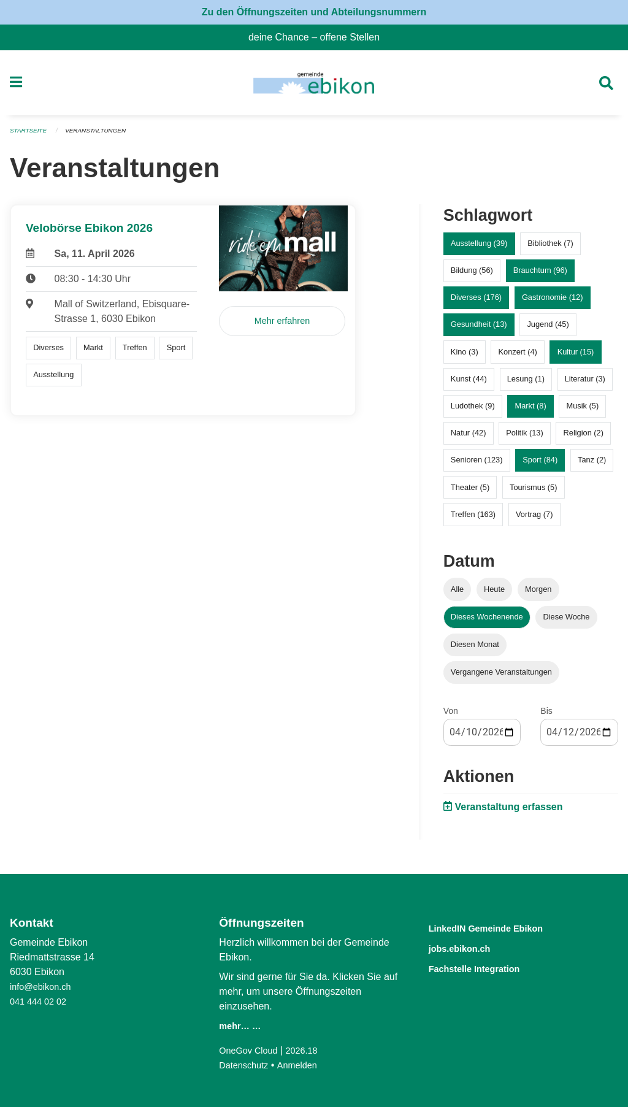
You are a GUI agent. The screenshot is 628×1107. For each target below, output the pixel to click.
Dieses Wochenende (487, 621)
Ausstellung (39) (479, 248)
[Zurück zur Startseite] (313, 85)
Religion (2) (583, 438)
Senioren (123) (477, 465)
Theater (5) (470, 492)
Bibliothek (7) (550, 248)
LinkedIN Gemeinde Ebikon (504, 927)
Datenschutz (246, 1065)
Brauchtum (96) (540, 275)
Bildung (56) (472, 275)
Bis (546, 716)
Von (450, 716)
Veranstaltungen (103, 136)
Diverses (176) (476, 302)
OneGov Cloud (251, 1050)
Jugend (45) (548, 329)
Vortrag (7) (534, 519)
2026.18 (309, 1050)
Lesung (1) (526, 383)
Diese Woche (566, 621)
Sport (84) (540, 465)
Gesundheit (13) (479, 329)
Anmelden (304, 1065)
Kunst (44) (469, 383)
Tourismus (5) (533, 492)
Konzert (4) (517, 356)
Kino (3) (464, 356)
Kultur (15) (575, 356)
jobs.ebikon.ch (469, 947)
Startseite (30, 136)
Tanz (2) (592, 465)
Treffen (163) (473, 519)
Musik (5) (583, 411)
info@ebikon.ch (44, 986)
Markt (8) (530, 411)
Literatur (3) (585, 383)
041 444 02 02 (41, 1001)
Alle (457, 594)
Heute (494, 594)
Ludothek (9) (473, 411)
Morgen (538, 594)
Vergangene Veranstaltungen (501, 677)
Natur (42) (468, 438)
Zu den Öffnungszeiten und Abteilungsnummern (314, 12)
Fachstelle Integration (489, 966)
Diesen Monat (475, 649)
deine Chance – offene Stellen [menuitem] (318, 37)
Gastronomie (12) (552, 302)
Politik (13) (524, 438)
